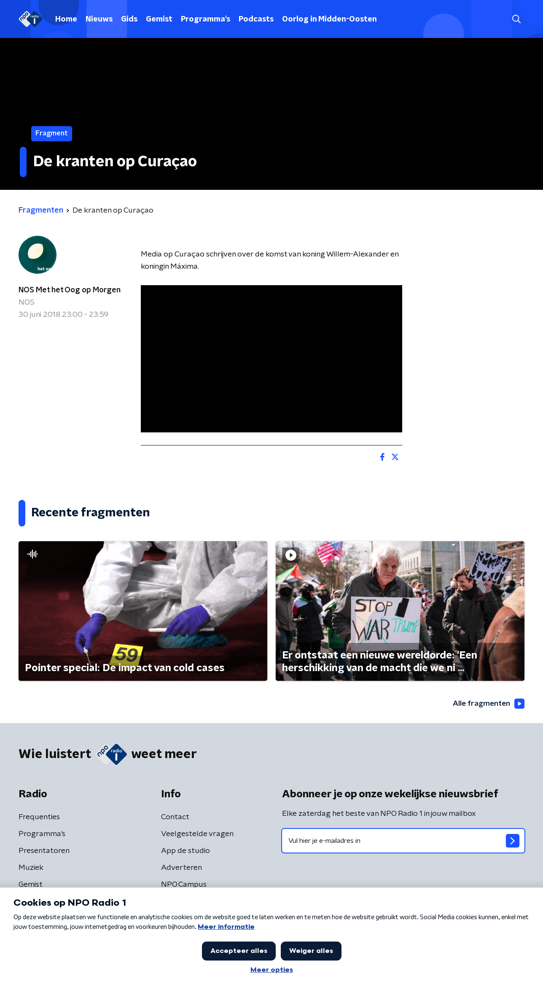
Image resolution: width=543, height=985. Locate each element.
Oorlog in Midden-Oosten (329, 19)
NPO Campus (184, 884)
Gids (129, 19)
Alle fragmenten (487, 704)
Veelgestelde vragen (197, 834)
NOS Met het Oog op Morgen (70, 290)
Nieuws (99, 19)
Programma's (205, 19)
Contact (175, 817)
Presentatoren (44, 851)
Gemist (159, 19)
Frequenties (39, 817)
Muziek (31, 868)
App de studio (185, 851)
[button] (516, 19)
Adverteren (181, 868)
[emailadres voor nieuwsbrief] (403, 841)
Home (66, 19)
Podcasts (256, 19)
